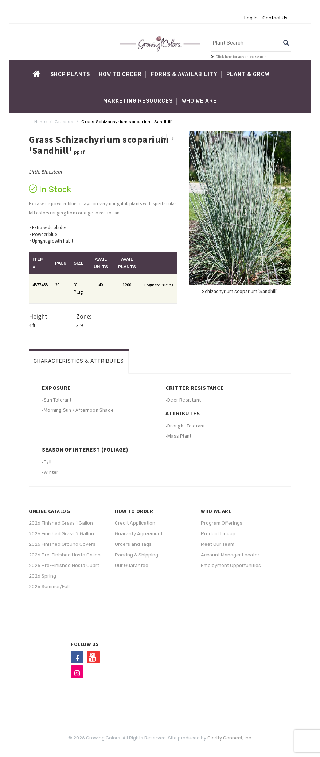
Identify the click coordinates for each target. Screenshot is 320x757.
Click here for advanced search (240, 56)
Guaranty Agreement (139, 533)
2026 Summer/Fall (49, 586)
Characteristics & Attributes (79, 361)
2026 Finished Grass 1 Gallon (61, 523)
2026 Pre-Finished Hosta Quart (64, 565)
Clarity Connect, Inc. (229, 738)
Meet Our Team (217, 544)
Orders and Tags (133, 544)
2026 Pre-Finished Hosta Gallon (65, 555)
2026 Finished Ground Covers (62, 544)
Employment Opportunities (231, 565)
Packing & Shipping (136, 555)
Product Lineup (218, 533)
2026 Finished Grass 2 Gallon (61, 533)
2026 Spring (42, 576)
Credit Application (135, 523)
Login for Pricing (158, 285)
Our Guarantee (131, 565)
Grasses (64, 121)
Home (40, 121)
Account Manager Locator (230, 555)
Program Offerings (221, 523)
